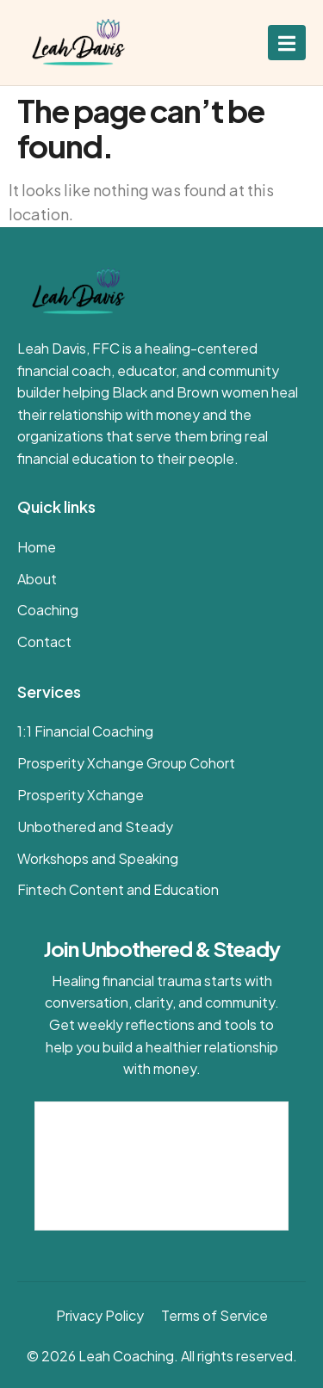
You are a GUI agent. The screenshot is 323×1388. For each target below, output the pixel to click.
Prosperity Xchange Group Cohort (126, 763)
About (37, 579)
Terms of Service (214, 1315)
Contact (44, 641)
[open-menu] (287, 42)
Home (36, 547)
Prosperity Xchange (80, 795)
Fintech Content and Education (118, 889)
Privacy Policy (100, 1315)
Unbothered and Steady (95, 826)
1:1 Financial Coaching (85, 731)
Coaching (47, 610)
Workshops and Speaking (97, 858)
